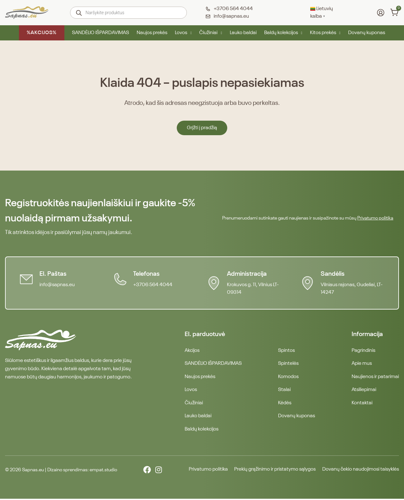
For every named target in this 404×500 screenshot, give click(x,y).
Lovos (183, 33)
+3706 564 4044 (153, 284)
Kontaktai (362, 403)
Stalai (284, 390)
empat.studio (103, 471)
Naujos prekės (152, 32)
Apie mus (362, 363)
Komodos (288, 377)
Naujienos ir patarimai (375, 377)
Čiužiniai (210, 33)
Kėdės (284, 403)
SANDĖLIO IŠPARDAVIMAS (100, 32)
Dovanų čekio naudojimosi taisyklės (360, 470)
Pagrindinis (363, 350)
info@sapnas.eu (57, 284)
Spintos (286, 350)
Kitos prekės (325, 33)
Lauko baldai (243, 32)
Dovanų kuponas (366, 32)
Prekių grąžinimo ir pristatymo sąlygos (274, 470)
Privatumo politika (375, 218)
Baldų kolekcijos (283, 33)
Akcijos (192, 350)
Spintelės (288, 363)
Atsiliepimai (364, 390)
